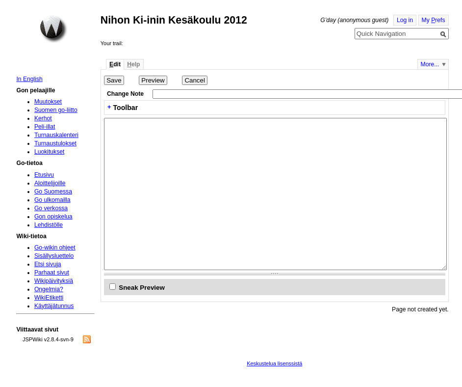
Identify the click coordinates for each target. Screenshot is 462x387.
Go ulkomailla (52, 199)
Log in (405, 20)
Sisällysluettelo (54, 255)
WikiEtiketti (48, 297)
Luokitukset (49, 151)
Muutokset (48, 101)
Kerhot (43, 118)
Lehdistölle (48, 224)
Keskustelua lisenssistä (274, 363)
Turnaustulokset (55, 143)
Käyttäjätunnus (54, 306)
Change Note (125, 93)
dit (115, 64)
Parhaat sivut (51, 272)
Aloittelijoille (50, 183)
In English (29, 79)
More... (430, 64)
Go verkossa (51, 208)
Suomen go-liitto (55, 110)
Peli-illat (44, 126)
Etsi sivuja (47, 264)
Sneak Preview (142, 287)
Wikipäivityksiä (53, 280)
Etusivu (44, 174)
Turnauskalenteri (56, 135)
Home (53, 29)
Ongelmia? (48, 289)
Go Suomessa (53, 191)
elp (133, 64)
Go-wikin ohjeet (55, 247)
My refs (433, 20)
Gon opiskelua (53, 216)
